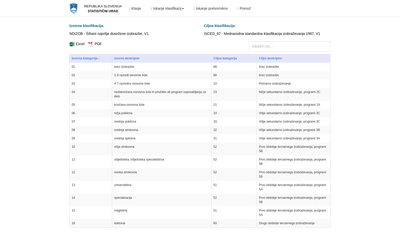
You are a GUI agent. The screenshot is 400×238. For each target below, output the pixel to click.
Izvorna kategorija (85, 58)
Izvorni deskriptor (127, 58)
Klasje (135, 8)
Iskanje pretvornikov (211, 8)
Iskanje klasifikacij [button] (167, 8)
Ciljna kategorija (225, 58)
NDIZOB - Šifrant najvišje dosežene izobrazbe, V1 (108, 34)
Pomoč (244, 8)
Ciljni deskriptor (270, 58)
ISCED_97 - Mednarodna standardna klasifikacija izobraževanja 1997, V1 (262, 34)
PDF (95, 44)
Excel (76, 44)
